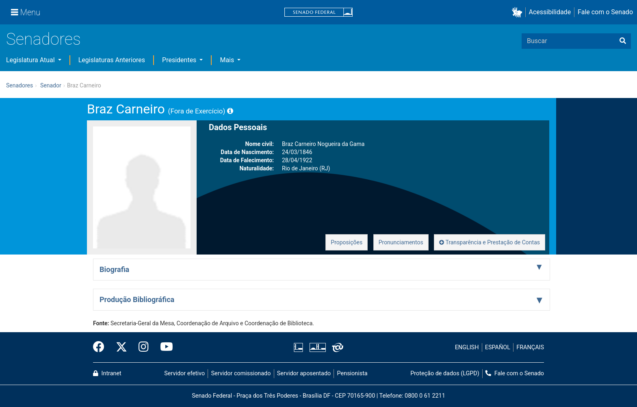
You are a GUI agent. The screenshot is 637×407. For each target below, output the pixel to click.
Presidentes (180, 60)
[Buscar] (623, 41)
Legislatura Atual (31, 60)
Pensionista (352, 373)
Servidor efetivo (184, 373)
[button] (518, 12)
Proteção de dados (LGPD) (444, 373)
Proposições (346, 242)
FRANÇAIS (530, 347)
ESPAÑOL (497, 347)
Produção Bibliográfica (137, 299)
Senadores (43, 39)
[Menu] (25, 12)
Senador (50, 85)
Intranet (107, 373)
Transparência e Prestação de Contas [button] (489, 242)
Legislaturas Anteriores (111, 60)
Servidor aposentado (304, 373)
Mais (228, 60)
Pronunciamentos (401, 242)
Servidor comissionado (241, 373)
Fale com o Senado (605, 12)
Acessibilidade (550, 12)
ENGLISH (467, 347)
